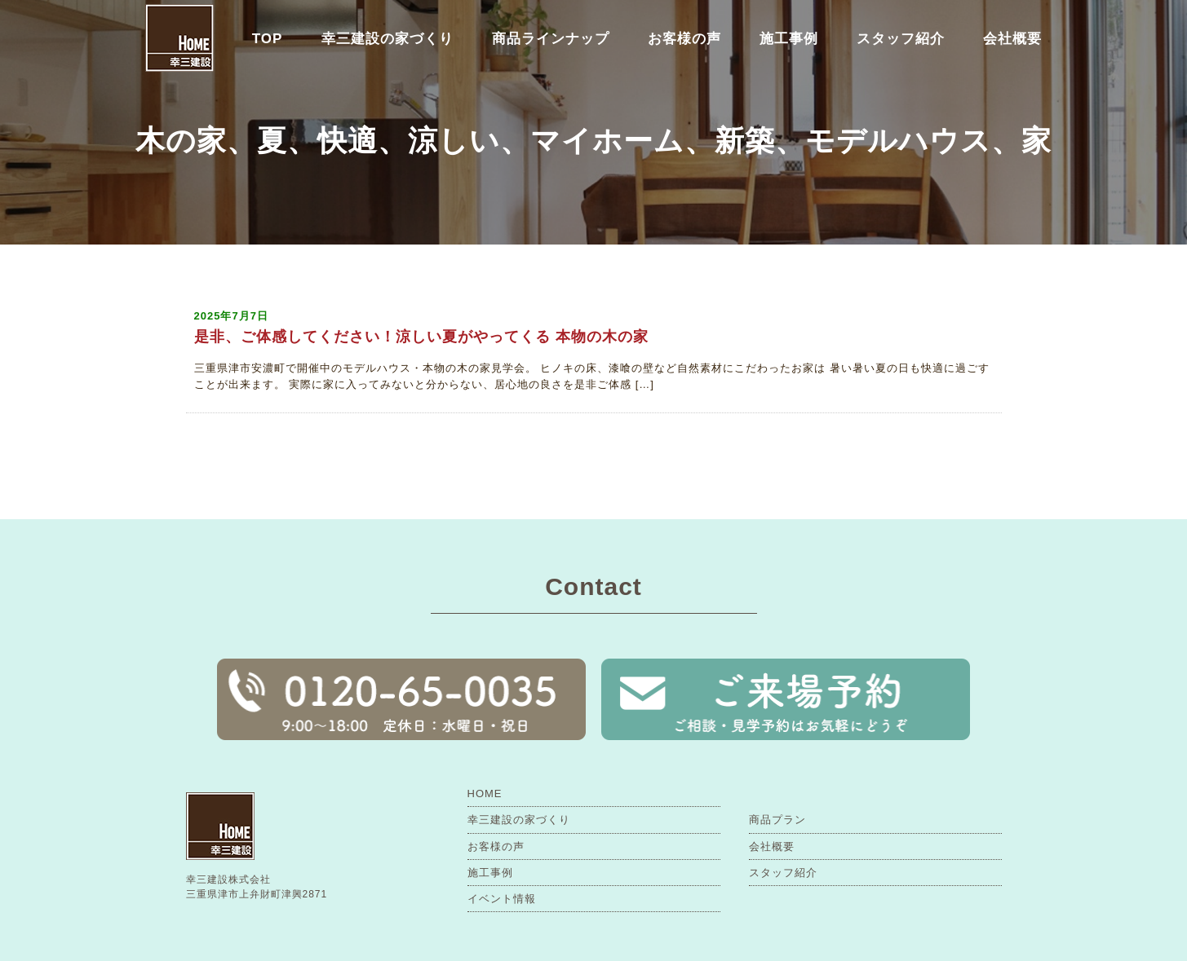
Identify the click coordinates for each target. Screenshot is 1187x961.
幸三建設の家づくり (387, 38)
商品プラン (777, 819)
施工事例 (789, 38)
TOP (267, 38)
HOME (485, 793)
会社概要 (1012, 38)
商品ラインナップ (550, 38)
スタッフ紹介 (901, 38)
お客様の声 (684, 38)
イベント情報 (501, 899)
